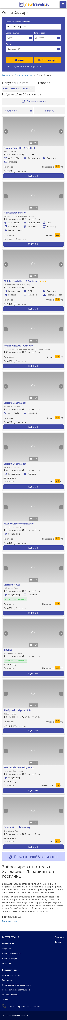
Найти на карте (47, 60)
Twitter (58, 942)
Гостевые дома (9, 921)
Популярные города (11, 975)
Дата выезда (39, 33)
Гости (8, 44)
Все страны (7, 980)
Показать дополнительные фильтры (24, 66)
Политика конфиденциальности (16, 985)
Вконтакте (59, 937)
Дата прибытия (12, 33)
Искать (19, 60)
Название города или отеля (18, 21)
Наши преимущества (11, 953)
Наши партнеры (9, 958)
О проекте (6, 948)
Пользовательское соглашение (16, 989)
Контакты (6, 963)
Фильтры (49, 110)
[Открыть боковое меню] (63, 4)
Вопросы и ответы (10, 994)
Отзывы (5, 999)
